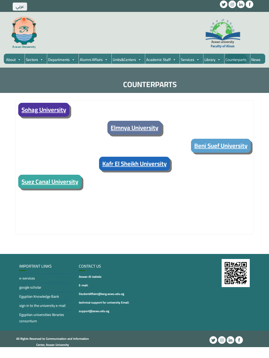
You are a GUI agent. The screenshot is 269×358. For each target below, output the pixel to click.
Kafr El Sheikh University (134, 163)
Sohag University (44, 109)
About (13, 59)
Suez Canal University (50, 181)
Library (212, 59)
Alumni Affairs (94, 59)
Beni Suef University (220, 145)
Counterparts (235, 59)
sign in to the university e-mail (42, 305)
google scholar (30, 287)
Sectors (34, 59)
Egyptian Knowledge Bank (39, 296)
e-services (27, 278)
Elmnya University (134, 127)
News (255, 59)
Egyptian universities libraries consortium (41, 317)
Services (190, 59)
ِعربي (20, 6)
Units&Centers (127, 59)
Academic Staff (161, 59)
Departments (61, 59)
